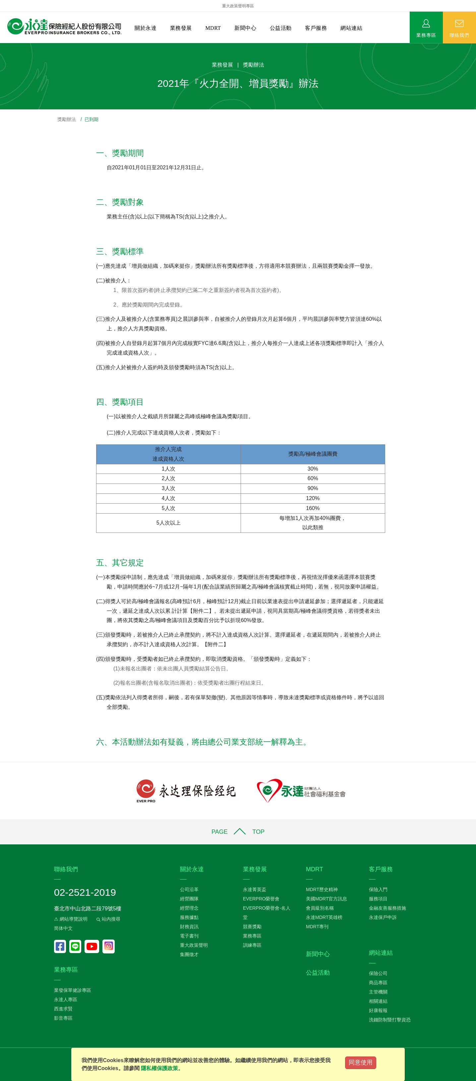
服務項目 (378, 898)
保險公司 (378, 973)
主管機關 (378, 992)
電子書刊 (189, 936)
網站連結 (351, 28)
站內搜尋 (107, 919)
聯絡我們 (459, 34)
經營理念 (189, 908)
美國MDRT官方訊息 (326, 898)
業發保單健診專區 (72, 990)
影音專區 (63, 1018)
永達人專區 (65, 999)
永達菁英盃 (254, 889)
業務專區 (426, 34)
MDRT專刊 (317, 926)
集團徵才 (189, 954)
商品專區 (378, 982)
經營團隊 (189, 898)
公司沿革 (189, 889)
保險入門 (378, 889)
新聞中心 (245, 28)
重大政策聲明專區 (238, 6)
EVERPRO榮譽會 (261, 898)
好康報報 (378, 1010)
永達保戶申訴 (383, 917)
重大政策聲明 (194, 945)
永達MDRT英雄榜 (324, 917)
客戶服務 (316, 28)
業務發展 (181, 28)
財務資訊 (189, 926)
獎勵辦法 (66, 119)
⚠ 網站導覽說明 (71, 919)
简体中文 (63, 928)
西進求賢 (63, 1008)
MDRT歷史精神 (322, 889)
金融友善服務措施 (387, 908)
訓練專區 (252, 945)
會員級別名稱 (320, 908)
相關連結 (378, 1001)
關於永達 (145, 28)
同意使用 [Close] (361, 1062)
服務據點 (189, 917)
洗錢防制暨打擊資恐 (390, 1019)
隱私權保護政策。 (162, 1068)
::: (2, 46)
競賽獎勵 (252, 926)
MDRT (213, 28)
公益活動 (281, 28)
